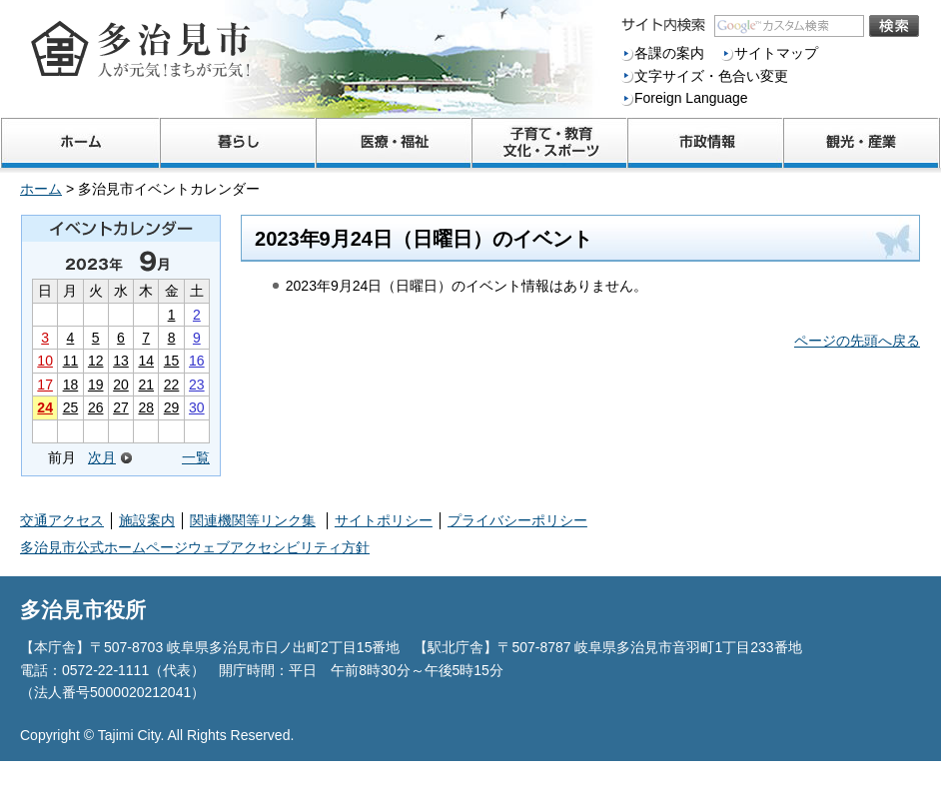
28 (146, 407)
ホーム (41, 189)
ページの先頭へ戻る (857, 341)
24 (45, 407)
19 (96, 385)
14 (146, 361)
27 (121, 407)
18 (71, 385)
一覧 (196, 457)
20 (121, 385)
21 (146, 385)
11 (71, 361)
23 (197, 385)
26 (96, 407)
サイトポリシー (384, 520)
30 (197, 407)
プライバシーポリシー (517, 520)
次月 (102, 457)
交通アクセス (62, 520)
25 (71, 407)
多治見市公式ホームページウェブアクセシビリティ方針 (195, 547)
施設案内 (147, 520)
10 (45, 361)
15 (172, 361)
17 (45, 385)
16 (197, 361)
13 (121, 361)
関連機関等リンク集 (253, 520)
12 (96, 361)
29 (172, 407)
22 (172, 385)
